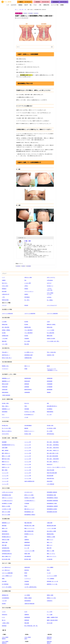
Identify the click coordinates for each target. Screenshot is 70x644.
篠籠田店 (25, 13)
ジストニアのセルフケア (52, 305)
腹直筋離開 (31, 13)
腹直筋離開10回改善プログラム (8, 444)
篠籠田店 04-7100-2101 (25, 1)
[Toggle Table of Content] (51, 47)
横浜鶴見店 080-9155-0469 (42, 1)
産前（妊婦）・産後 (19, 13)
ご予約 (3, 297)
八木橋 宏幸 (27, 241)
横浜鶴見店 (36, 13)
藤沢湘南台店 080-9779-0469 (59, 1)
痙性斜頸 (26, 305)
